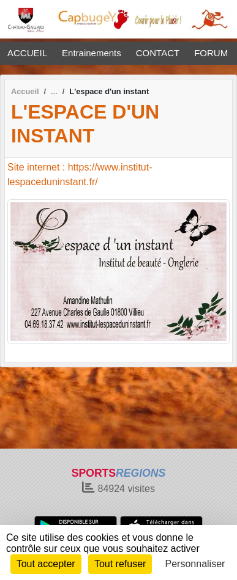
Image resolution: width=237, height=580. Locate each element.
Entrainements (91, 53)
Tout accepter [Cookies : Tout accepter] (46, 564)
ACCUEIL (27, 53)
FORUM (211, 53)
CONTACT (157, 53)
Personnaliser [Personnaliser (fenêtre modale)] (195, 564)
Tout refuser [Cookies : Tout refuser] (120, 564)
